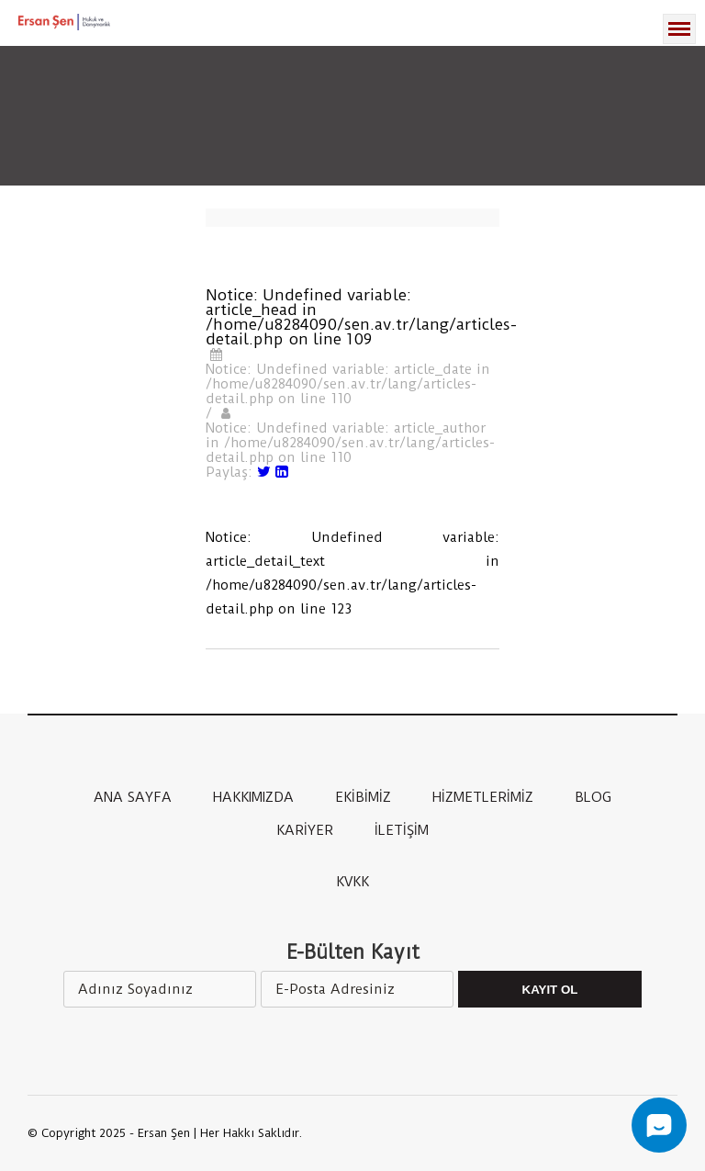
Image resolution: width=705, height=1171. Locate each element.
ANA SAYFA (133, 797)
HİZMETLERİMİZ (482, 797)
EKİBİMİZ (363, 797)
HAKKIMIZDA (253, 797)
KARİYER (304, 830)
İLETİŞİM (402, 830)
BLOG (593, 797)
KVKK (352, 881)
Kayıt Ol (550, 989)
